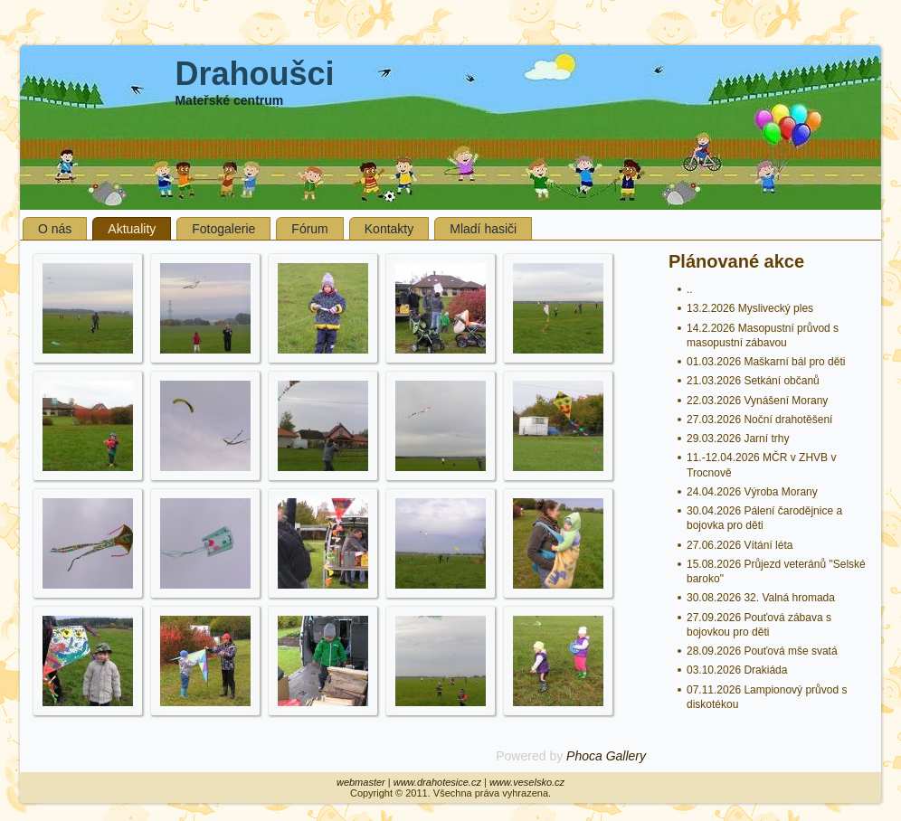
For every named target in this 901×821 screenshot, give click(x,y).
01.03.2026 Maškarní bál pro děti (766, 361)
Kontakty (389, 229)
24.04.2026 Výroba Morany (752, 492)
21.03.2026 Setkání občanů (753, 380)
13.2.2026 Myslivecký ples (750, 308)
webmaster (361, 782)
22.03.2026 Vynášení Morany (757, 400)
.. (690, 289)
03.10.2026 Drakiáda (737, 670)
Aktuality (132, 229)
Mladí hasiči (483, 229)
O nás (54, 229)
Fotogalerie (223, 229)
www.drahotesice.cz (437, 782)
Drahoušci (254, 73)
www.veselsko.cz (526, 782)
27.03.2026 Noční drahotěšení (759, 419)
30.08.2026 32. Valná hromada (761, 597)
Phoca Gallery (606, 756)
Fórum (309, 229)
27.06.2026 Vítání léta (739, 545)
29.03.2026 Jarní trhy (738, 438)
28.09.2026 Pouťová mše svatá (762, 651)
